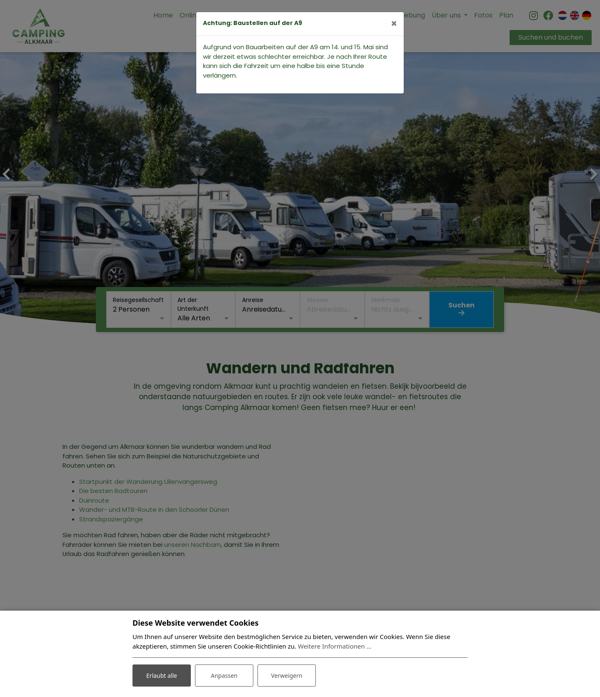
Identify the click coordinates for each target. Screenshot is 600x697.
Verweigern (286, 675)
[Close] (394, 23)
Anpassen (224, 675)
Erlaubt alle (161, 675)
